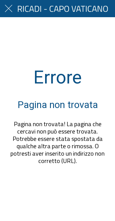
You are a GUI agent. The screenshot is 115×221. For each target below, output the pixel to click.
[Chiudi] (8, 8)
